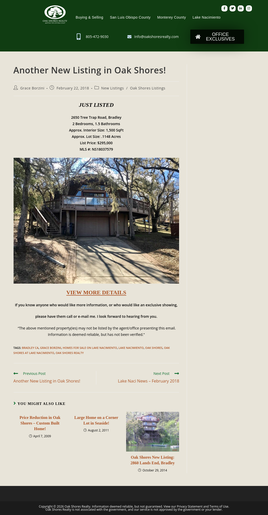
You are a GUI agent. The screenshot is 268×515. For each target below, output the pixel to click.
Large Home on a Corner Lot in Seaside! (96, 420)
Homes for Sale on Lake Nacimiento (90, 348)
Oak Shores (154, 348)
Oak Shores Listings (148, 88)
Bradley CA (30, 348)
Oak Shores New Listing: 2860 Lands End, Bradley (152, 460)
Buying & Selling (89, 17)
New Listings (112, 88)
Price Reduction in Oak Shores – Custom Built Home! (40, 423)
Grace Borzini (32, 88)
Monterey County (171, 17)
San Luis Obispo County (130, 17)
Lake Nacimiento (207, 17)
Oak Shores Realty (70, 353)
